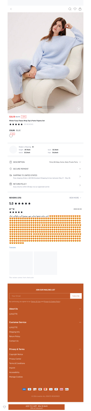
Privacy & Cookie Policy (52, 302)
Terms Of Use (35, 302)
